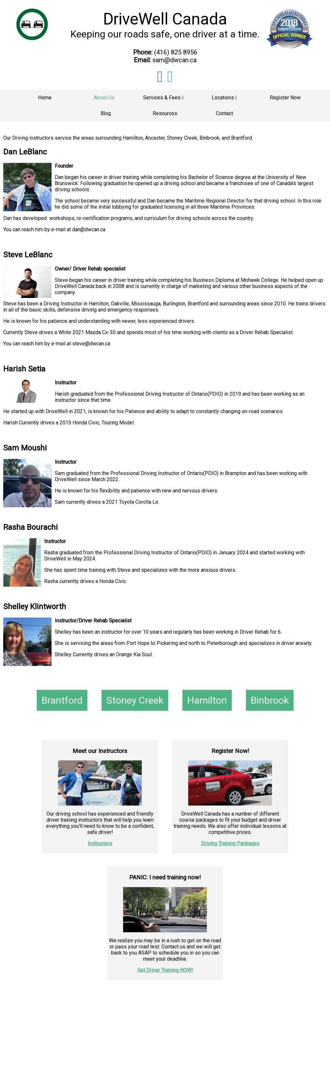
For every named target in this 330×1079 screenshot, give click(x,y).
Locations (224, 97)
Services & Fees (163, 97)
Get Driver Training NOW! (165, 970)
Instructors (100, 843)
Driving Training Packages (230, 843)
